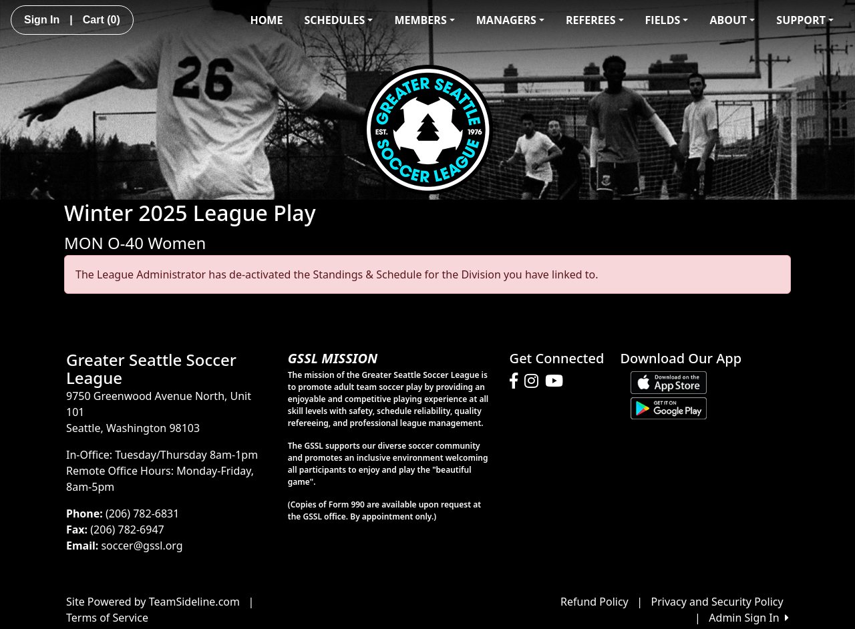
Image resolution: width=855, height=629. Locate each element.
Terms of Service (107, 617)
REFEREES (595, 20)
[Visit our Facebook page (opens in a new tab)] (517, 381)
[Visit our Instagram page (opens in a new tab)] (534, 381)
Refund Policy (594, 601)
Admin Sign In (749, 617)
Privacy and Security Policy (717, 601)
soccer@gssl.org (141, 545)
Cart (101, 19)
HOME (266, 20)
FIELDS (667, 20)
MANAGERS (510, 20)
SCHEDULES (338, 20)
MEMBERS (424, 20)
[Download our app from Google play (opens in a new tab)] (669, 407)
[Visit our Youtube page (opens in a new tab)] (557, 381)
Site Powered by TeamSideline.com (153, 601)
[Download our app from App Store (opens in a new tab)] (669, 381)
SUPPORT (805, 20)
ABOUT (732, 20)
